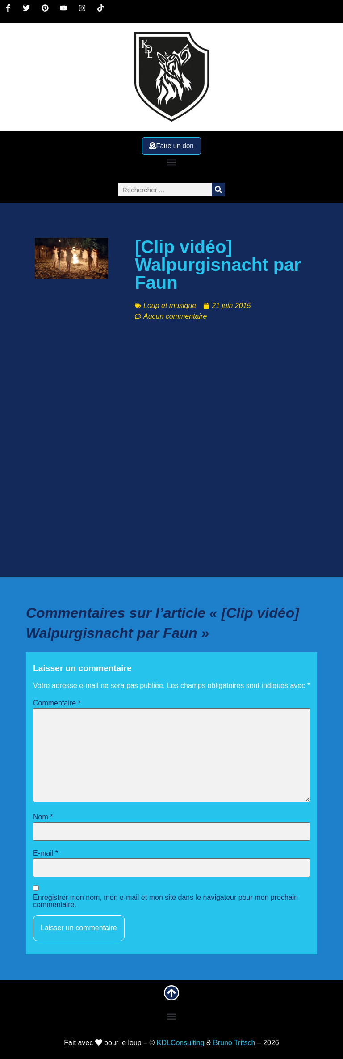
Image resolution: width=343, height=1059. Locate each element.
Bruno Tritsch (234, 1042)
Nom (43, 817)
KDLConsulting (181, 1042)
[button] (171, 162)
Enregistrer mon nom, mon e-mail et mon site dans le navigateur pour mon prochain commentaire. (165, 901)
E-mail (45, 853)
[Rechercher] (218, 189)
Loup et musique (169, 305)
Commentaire (57, 703)
